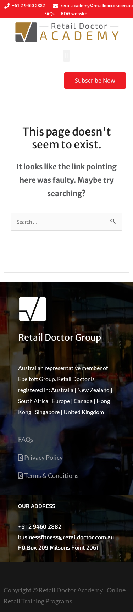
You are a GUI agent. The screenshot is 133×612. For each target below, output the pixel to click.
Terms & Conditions (48, 475)
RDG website (74, 14)
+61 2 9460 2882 (39, 526)
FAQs (49, 14)
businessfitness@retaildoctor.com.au (66, 537)
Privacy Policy (40, 457)
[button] (66, 56)
